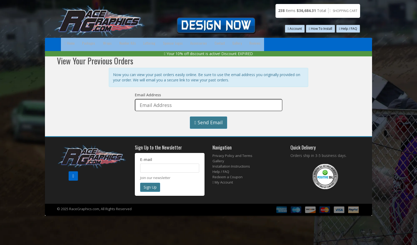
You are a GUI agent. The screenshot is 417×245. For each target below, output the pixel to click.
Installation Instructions (231, 179)
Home (74, 44)
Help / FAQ (348, 28)
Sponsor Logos (227, 44)
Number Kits (159, 44)
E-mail (146, 172)
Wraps (129, 44)
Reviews (75, 57)
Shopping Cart (345, 11)
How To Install (320, 28)
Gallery (322, 44)
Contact (296, 44)
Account (295, 28)
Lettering (192, 44)
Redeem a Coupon (227, 190)
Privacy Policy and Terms (232, 169)
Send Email (208, 135)
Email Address (148, 108)
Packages (102, 44)
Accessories (264, 44)
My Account (222, 195)
